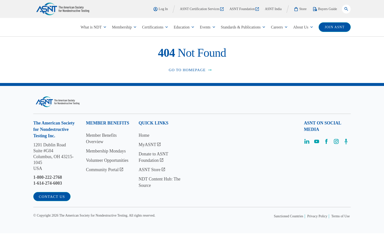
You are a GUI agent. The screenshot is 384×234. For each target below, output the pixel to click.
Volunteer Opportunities (107, 160)
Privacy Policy (317, 217)
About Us (300, 27)
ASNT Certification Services (202, 9)
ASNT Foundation (244, 9)
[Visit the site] (57, 102)
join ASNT (335, 27)
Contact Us (53, 197)
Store (300, 9)
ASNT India (273, 9)
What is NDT (91, 27)
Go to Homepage (190, 70)
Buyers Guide (324, 9)
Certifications (152, 27)
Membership (122, 27)
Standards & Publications (241, 27)
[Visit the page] (307, 143)
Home (144, 135)
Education (182, 27)
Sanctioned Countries (288, 217)
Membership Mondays (106, 151)
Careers (277, 27)
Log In (160, 9)
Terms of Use (340, 217)
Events (205, 27)
